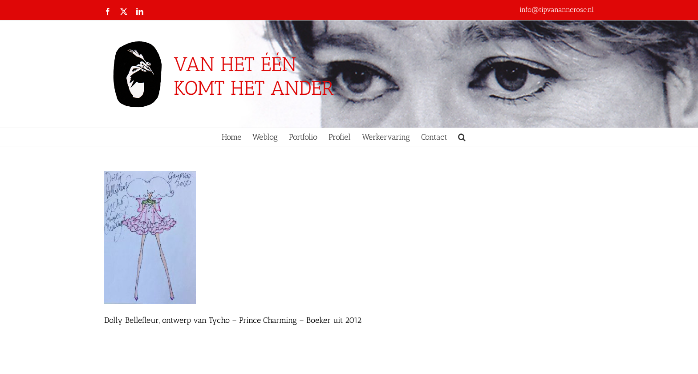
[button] (462, 137)
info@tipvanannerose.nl (556, 9)
